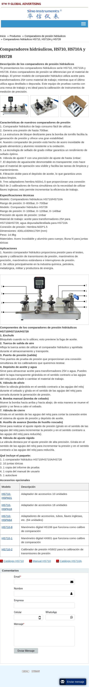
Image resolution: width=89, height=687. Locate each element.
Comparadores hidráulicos (32, 39)
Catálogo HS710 (14, 561)
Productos (15, 36)
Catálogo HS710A (71, 561)
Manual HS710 (42, 561)
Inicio (3, 36)
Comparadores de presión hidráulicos (45, 36)
